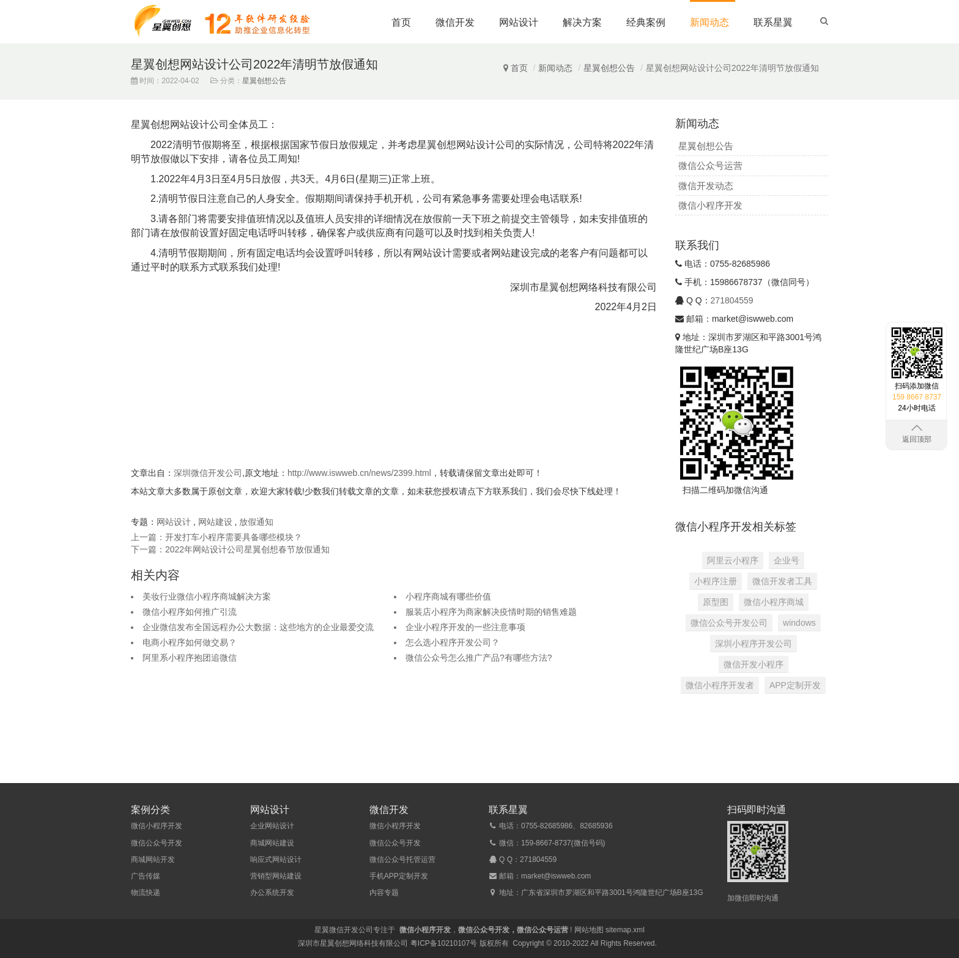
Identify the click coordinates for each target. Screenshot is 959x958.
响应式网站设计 (276, 859)
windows (799, 623)
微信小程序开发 (710, 205)
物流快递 (145, 892)
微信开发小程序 (753, 664)
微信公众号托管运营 (402, 859)
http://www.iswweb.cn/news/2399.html (359, 473)
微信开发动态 (705, 185)
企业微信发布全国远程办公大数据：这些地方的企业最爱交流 (258, 627)
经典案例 (645, 22)
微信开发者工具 (782, 581)
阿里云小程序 (732, 560)
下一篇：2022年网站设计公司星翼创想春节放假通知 (230, 549)
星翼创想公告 (609, 68)
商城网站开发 (153, 859)
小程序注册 (715, 581)
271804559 (732, 300)
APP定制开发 (795, 685)
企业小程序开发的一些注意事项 (465, 627)
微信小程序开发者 (720, 685)
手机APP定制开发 (398, 876)
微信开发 (455, 22)
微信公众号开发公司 (729, 623)
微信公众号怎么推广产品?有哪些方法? (478, 658)
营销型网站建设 (276, 876)
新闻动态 (709, 22)
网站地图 (589, 930)
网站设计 (518, 22)
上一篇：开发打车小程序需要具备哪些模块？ (216, 537)
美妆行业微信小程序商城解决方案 (207, 596)
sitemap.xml (625, 930)
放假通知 (256, 522)
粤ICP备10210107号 (443, 943)
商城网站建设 (272, 843)
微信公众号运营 (710, 165)
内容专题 (384, 892)
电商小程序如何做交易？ (190, 642)
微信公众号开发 (156, 843)
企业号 (786, 560)
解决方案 (582, 22)
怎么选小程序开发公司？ (452, 642)
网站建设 (215, 522)
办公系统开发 (272, 892)
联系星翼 (773, 22)
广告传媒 (145, 876)
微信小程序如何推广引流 (190, 612)
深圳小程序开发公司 (753, 643)
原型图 (715, 602)
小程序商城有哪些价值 (448, 596)
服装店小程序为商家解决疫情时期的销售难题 (491, 612)
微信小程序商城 (774, 602)
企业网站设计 (272, 826)
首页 (401, 22)
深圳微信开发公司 (208, 473)
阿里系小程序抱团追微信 (190, 658)
